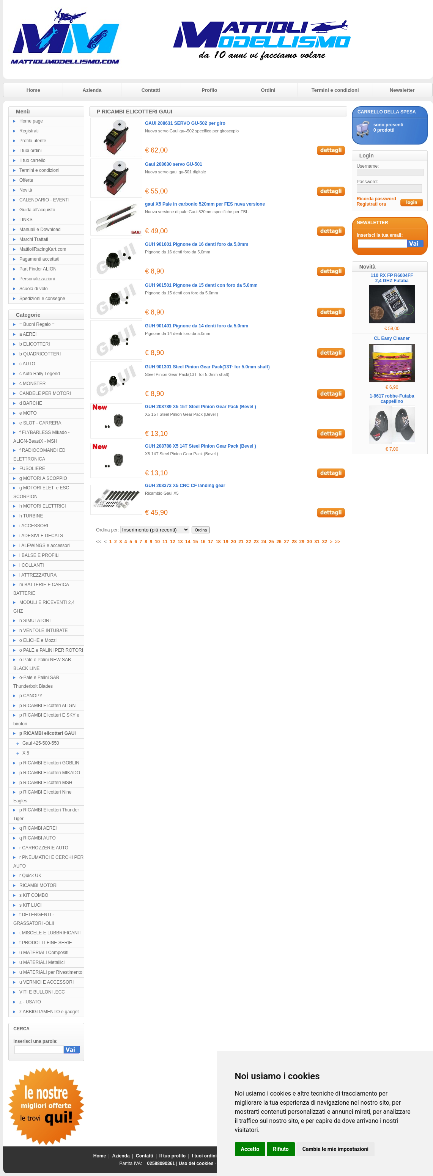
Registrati (29, 131)
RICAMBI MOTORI (38, 885)
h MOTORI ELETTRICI (42, 506)
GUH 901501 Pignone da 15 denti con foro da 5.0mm (201, 285)
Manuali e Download (40, 229)
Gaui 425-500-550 (40, 743)
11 (164, 541)
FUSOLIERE (32, 468)
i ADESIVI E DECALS (41, 535)
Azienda (92, 90)
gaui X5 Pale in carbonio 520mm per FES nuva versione (205, 204)
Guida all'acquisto (37, 209)
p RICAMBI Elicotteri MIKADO (49, 772)
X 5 (25, 753)
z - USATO (30, 1002)
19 (225, 541)
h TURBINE (31, 516)
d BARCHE (30, 403)
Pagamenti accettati (39, 259)
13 (180, 541)
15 (195, 541)
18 (218, 541)
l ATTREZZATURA (38, 575)
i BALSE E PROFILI (39, 555)
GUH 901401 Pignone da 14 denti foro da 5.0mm (196, 326)
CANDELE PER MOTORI (45, 393)
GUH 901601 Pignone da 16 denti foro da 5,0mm (196, 244)
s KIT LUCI (30, 905)
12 (172, 541)
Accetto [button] (250, 1149)
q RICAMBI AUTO (37, 838)
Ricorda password (376, 198)
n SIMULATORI (34, 620)
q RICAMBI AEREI (38, 828)
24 (263, 541)
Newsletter (402, 90)
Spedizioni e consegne (42, 298)
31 (317, 541)
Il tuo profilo (172, 1156)
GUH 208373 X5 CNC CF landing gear (185, 485)
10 (157, 541)
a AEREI (27, 334)
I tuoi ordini (30, 150)
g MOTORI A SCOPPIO (43, 478)
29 (301, 541)
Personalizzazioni (37, 278)
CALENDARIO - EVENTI (44, 200)
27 (286, 541)
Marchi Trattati (33, 239)
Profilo (209, 90)
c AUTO (27, 363)
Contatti (151, 90)
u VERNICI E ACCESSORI (46, 982)
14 (187, 541)
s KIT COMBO (33, 895)
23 (256, 541)
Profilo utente (32, 140)
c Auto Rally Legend (39, 373)
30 (309, 541)
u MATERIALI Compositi (43, 952)
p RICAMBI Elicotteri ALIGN (47, 705)
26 (278, 541)
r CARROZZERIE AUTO (43, 848)
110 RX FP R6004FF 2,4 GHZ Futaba (392, 278)
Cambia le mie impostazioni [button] (335, 1149)
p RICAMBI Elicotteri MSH (45, 782)
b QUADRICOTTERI (40, 354)
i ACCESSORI (33, 525)
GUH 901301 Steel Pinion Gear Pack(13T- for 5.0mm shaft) (207, 366)
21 (240, 541)
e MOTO (28, 413)
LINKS (26, 219)
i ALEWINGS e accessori (44, 545)
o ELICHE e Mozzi (38, 640)
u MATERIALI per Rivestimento (50, 972)
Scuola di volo (33, 288)
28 (294, 541)
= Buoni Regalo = (37, 324)
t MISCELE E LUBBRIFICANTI (50, 932)
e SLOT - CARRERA (40, 423)
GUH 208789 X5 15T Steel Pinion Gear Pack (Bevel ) (200, 406)
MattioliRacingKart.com (42, 249)
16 (202, 541)
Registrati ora (371, 204)
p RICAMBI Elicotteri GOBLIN (49, 763)
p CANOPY (31, 695)
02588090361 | (163, 1163)
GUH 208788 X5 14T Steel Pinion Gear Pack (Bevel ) (200, 446)
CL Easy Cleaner (392, 338)
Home (33, 90)
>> (337, 541)
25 (271, 541)
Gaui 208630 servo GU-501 (173, 164)
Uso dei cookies (196, 1163)
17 (210, 541)
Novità (25, 190)
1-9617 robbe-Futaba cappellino (392, 398)
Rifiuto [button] (281, 1149)
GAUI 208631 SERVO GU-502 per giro (185, 123)
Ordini (268, 90)
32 (324, 541)
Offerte (26, 180)
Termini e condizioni (335, 90)
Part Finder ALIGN (38, 269)
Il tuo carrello (32, 160)
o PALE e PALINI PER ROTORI (51, 650)
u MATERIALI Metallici (42, 962)
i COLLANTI (31, 565)
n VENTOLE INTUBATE (43, 630)
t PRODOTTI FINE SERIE (45, 942)
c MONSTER (32, 383)
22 (248, 541)
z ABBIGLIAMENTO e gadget (49, 1011)
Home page (31, 121)
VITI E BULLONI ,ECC (42, 992)
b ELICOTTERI (34, 344)
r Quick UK (30, 875)
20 (233, 541)
